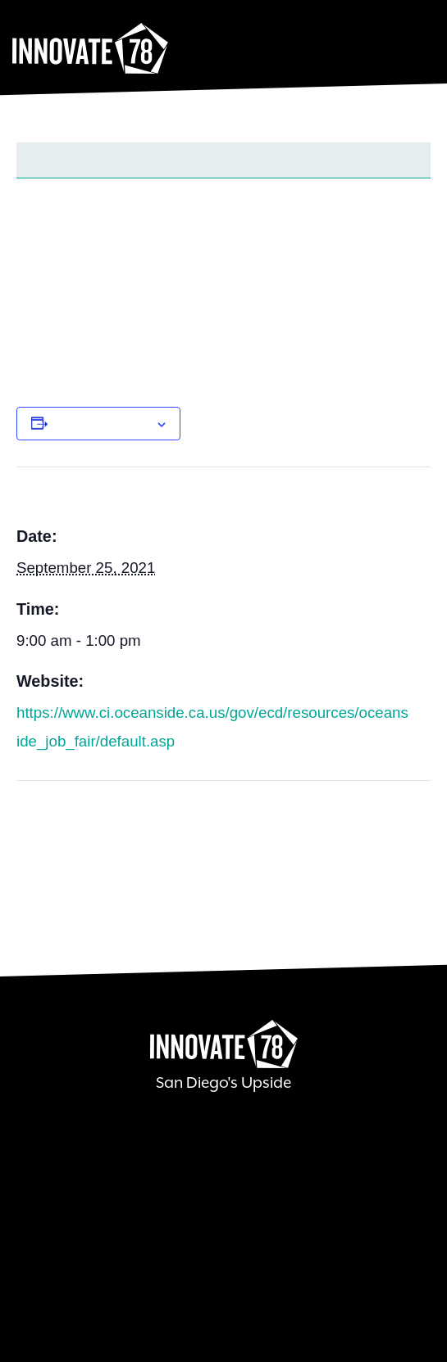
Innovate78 (90, 49)
